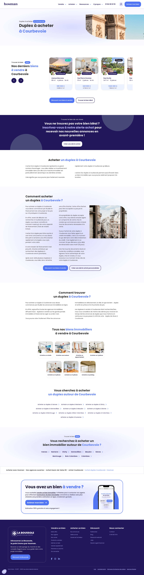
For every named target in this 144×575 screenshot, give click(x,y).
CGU (95, 569)
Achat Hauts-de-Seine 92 (56, 470)
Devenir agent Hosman (97, 543)
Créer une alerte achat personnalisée (85, 268)
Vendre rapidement (57, 546)
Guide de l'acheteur (76, 537)
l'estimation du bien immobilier (47, 495)
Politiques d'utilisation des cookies (116, 569)
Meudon (89, 452)
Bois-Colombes (72, 456)
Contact (111, 532)
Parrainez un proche (57, 548)
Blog (91, 534)
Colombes (86, 456)
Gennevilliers (77, 452)
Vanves (45, 452)
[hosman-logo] (10, 4)
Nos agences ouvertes (35, 470)
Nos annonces (74, 532)
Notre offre (54, 532)
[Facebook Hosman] (51, 558)
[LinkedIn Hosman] (59, 558)
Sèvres (99, 452)
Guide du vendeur (56, 540)
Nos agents (54, 534)
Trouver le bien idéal (85, 100)
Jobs (91, 540)
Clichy (65, 452)
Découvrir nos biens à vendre (61, 100)
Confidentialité (102, 569)
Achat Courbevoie (76, 470)
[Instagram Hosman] (55, 558)
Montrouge (58, 456)
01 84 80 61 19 (110, 4)
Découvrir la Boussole (20, 557)
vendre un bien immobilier (46, 493)
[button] (4, 571)
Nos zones (54, 537)
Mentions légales (131, 569)
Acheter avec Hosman (15, 470)
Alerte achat (74, 534)
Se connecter (55, 551)
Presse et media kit (96, 537)
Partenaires (93, 532)
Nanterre (55, 452)
